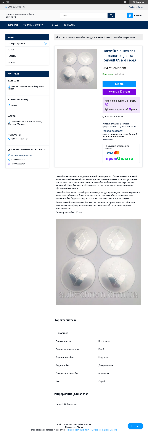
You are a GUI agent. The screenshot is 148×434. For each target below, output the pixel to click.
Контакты (69, 25)
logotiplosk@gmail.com (21, 155)
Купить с (119, 91)
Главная (13, 25)
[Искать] (111, 15)
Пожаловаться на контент (78, 430)
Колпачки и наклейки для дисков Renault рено (87, 37)
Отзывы (12, 56)
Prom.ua (87, 424)
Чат (135, 426)
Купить (119, 84)
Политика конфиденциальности (103, 430)
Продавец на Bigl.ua (74, 427)
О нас (54, 25)
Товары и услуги (33, 25)
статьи (11, 62)
